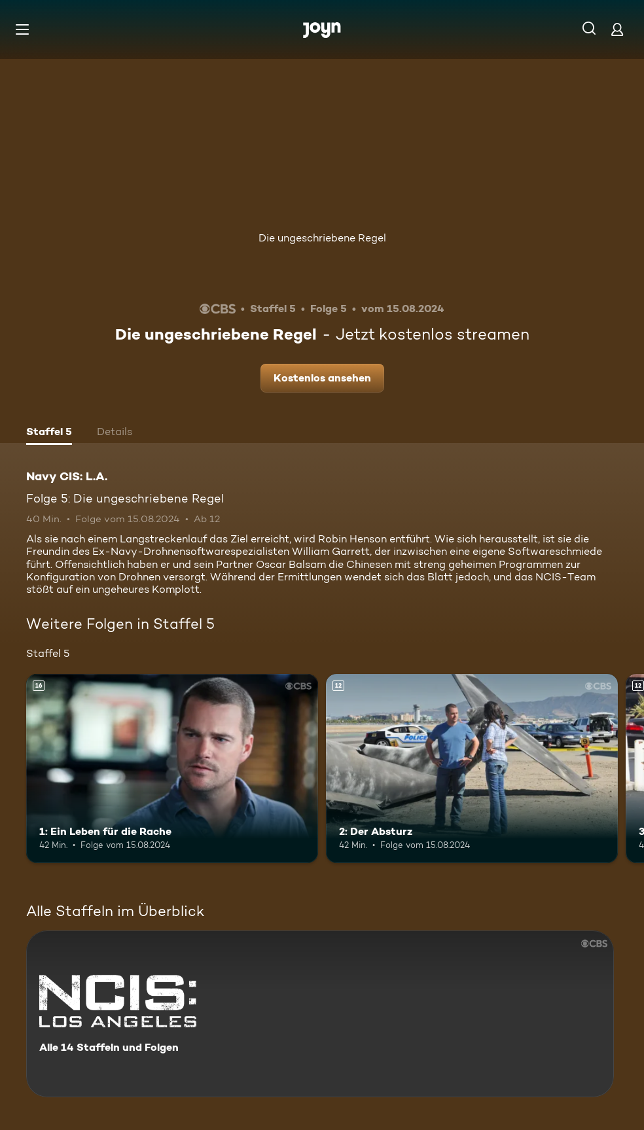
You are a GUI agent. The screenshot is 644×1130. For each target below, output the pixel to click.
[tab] (49, 433)
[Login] (617, 29)
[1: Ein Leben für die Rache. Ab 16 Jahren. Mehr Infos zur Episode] (172, 769)
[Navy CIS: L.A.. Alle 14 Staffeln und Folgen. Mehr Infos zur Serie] (320, 1013)
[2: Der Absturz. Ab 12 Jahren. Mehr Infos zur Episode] (472, 769)
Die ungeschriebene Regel (322, 238)
